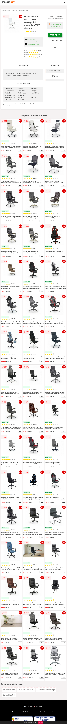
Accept (40, 722)
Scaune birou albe (9, 690)
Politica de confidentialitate (34, 712)
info (20, 150)
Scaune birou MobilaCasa (20, 10)
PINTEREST (38, 706)
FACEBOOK (28, 706)
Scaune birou (7, 10)
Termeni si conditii (18, 712)
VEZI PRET (55, 35)
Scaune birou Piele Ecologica (46, 690)
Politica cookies (49, 712)
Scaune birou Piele (9, 695)
